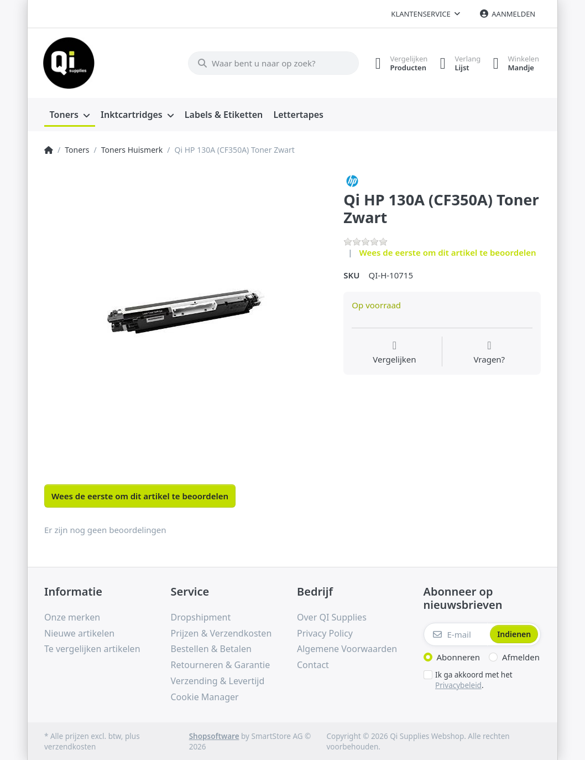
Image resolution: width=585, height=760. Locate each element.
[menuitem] (69, 114)
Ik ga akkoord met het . (474, 679)
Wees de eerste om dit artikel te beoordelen (447, 251)
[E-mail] (456, 633)
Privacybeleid (458, 684)
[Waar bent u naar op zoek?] (267, 62)
